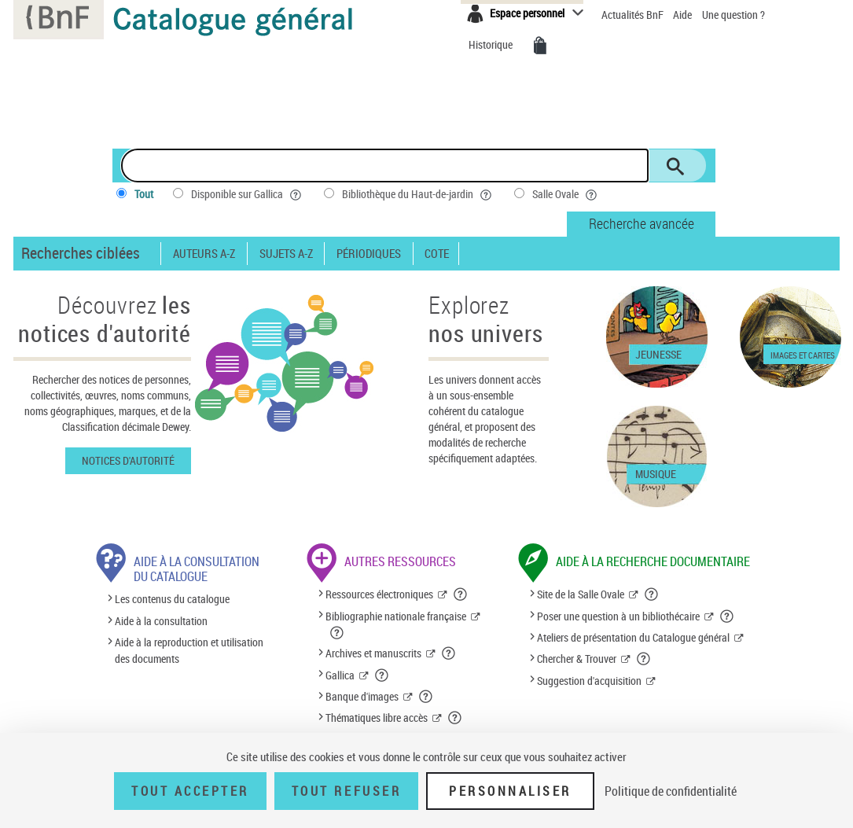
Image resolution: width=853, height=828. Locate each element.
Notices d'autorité (128, 460)
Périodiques (368, 253)
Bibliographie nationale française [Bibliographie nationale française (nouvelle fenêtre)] (395, 616)
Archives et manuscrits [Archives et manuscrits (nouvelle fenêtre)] (373, 653)
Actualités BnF (633, 14)
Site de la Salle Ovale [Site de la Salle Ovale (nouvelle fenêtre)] (580, 594)
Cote (437, 253)
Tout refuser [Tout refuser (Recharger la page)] (346, 791)
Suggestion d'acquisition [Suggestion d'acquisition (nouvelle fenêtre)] (589, 680)
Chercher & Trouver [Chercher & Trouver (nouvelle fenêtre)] (576, 658)
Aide (683, 14)
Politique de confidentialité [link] (671, 791)
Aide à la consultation (161, 620)
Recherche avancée (641, 223)
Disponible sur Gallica (247, 194)
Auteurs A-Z (204, 253)
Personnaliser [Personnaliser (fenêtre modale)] (510, 791)
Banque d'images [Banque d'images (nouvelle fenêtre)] (362, 696)
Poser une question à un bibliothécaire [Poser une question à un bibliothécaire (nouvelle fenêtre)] (618, 616)
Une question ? (733, 14)
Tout (143, 193)
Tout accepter (190, 791)
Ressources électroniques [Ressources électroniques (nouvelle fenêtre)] (379, 594)
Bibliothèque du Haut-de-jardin (418, 194)
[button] (461, 594)
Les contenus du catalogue (172, 599)
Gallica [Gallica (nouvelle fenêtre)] (340, 675)
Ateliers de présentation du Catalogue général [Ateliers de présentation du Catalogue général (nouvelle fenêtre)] (633, 637)
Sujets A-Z (286, 253)
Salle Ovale (566, 194)
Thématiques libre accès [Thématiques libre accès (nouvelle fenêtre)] (376, 717)
